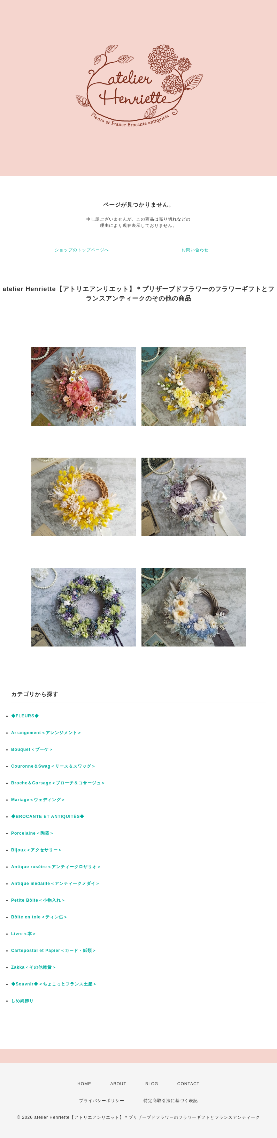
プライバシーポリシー (101, 1100)
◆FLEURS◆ (25, 716)
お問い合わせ (195, 249)
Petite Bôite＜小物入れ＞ (38, 900)
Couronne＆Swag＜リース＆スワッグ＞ (53, 766)
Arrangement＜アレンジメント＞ (46, 732)
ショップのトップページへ (82, 249)
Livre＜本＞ (24, 933)
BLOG (151, 1083)
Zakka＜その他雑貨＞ (33, 967)
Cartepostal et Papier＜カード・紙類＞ (54, 950)
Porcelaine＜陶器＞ (32, 833)
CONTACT (188, 1083)
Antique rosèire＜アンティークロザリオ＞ (56, 866)
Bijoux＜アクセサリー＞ (36, 850)
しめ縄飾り (22, 1000)
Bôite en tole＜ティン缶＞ (39, 917)
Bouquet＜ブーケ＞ (32, 749)
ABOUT (118, 1083)
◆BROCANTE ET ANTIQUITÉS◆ (47, 816)
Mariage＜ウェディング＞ (38, 799)
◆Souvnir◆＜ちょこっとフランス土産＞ (54, 984)
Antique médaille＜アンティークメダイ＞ (55, 883)
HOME (84, 1083)
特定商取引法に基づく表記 (171, 1100)
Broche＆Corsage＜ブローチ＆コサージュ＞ (58, 783)
